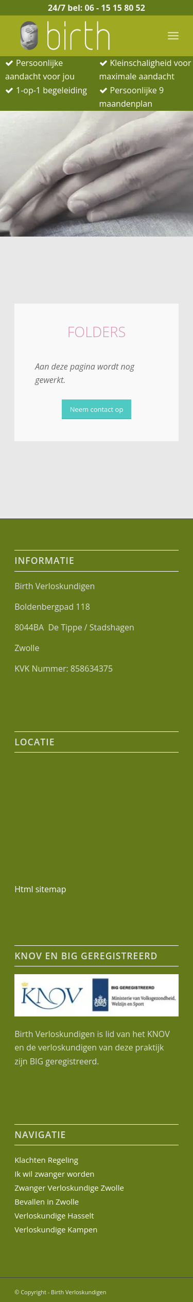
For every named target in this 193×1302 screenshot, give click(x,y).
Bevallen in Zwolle (46, 1201)
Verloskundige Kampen (55, 1229)
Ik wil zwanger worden (54, 1174)
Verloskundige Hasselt (54, 1215)
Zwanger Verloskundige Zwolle (69, 1187)
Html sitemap (40, 889)
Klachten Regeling (46, 1160)
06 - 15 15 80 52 (114, 7)
